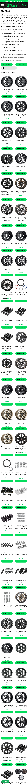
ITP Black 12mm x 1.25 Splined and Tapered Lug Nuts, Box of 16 (7, 554)
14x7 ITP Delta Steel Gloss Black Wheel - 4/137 (21, 244)
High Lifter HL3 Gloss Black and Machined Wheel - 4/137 (7, 219)
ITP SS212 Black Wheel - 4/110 (21, 656)
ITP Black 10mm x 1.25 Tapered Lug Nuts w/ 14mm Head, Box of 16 (7, 527)
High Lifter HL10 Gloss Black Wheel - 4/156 (7, 756)
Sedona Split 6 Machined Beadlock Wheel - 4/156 (7, 632)
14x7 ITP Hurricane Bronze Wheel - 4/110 (7, 422)
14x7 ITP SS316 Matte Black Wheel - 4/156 (21, 398)
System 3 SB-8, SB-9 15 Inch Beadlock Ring (7, 473)
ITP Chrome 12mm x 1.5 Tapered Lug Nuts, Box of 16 (7, 607)
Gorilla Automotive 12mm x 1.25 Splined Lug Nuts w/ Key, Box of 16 (7, 320)
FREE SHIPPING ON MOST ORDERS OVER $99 (14, 1)
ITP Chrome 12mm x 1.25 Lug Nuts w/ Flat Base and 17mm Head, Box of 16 (21, 527)
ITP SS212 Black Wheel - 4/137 (7, 681)
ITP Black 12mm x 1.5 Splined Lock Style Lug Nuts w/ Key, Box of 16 (21, 580)
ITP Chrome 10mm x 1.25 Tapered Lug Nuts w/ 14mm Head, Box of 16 (21, 500)
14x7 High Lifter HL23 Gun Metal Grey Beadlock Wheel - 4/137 (21, 373)
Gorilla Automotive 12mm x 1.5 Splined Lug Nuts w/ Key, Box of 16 (21, 320)
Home (2, 8)
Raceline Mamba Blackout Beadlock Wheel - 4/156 (21, 141)
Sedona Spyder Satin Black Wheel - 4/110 (21, 632)
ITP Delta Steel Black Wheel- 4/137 (7, 398)
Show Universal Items (8, 68)
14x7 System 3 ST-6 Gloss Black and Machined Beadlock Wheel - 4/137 (7, 193)
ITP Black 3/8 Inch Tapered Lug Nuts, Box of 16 (7, 500)
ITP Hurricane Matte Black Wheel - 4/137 (21, 90)
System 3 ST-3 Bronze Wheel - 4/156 (21, 192)
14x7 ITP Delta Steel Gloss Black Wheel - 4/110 (7, 244)
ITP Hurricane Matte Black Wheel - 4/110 (7, 90)
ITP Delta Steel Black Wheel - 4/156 (7, 656)
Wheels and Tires (15, 8)
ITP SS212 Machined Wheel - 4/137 (7, 269)
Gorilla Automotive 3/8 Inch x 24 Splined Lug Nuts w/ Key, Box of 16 (7, 347)
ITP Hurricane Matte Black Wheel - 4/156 (7, 115)
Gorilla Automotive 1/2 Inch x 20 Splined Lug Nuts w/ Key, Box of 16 (21, 757)
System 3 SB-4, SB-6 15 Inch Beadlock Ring (21, 293)
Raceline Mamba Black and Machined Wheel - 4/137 (21, 731)
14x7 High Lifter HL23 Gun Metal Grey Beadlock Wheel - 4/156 (21, 219)
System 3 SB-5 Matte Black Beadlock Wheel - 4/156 (7, 373)
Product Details (7, 96)
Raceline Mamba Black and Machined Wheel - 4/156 (7, 142)
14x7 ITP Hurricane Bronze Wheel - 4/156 (7, 447)
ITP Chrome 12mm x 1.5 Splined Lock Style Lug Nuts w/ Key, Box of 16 (6, 580)
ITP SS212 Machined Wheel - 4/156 (21, 269)
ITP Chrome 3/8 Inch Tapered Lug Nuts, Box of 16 (21, 474)
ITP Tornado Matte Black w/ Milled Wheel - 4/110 (7, 706)
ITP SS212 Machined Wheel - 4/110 (21, 167)
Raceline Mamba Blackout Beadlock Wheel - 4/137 (7, 167)
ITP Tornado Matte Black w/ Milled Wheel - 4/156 (7, 730)
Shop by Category (7, 8)
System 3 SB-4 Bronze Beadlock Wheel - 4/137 (21, 606)
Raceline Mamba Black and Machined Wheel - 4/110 (21, 116)
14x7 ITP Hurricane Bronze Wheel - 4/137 (21, 422)
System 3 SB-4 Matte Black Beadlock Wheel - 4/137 (21, 347)
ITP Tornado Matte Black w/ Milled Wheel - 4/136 (21, 706)
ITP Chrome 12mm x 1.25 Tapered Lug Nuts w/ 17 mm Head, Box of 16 (21, 554)
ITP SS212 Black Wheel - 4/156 (21, 681)
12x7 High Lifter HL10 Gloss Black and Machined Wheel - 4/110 (7, 294)
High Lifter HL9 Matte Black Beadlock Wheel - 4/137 (21, 448)
